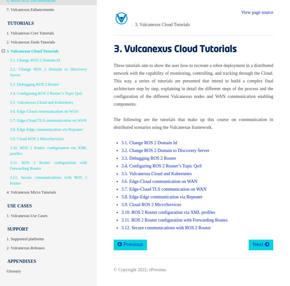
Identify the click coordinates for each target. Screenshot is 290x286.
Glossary (13, 271)
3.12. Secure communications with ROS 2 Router (48, 180)
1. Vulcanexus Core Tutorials (30, 33)
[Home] (122, 18)
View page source (257, 12)
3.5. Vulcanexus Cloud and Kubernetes (41, 102)
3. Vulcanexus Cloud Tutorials (30, 51)
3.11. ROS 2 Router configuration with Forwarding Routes (48, 165)
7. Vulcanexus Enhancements (30, 9)
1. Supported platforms (25, 239)
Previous (130, 244)
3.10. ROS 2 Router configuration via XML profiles (48, 151)
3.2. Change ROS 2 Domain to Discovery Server (48, 72)
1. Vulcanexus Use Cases (26, 216)
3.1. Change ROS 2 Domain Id (35, 60)
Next (261, 244)
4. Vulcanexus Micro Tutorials (31, 192)
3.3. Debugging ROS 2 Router (34, 84)
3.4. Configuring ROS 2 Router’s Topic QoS (46, 93)
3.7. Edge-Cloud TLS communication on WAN (48, 120)
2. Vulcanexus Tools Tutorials (30, 42)
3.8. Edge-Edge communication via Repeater (46, 129)
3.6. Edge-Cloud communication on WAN (44, 111)
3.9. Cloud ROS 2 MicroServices (37, 139)
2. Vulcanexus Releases (25, 248)
